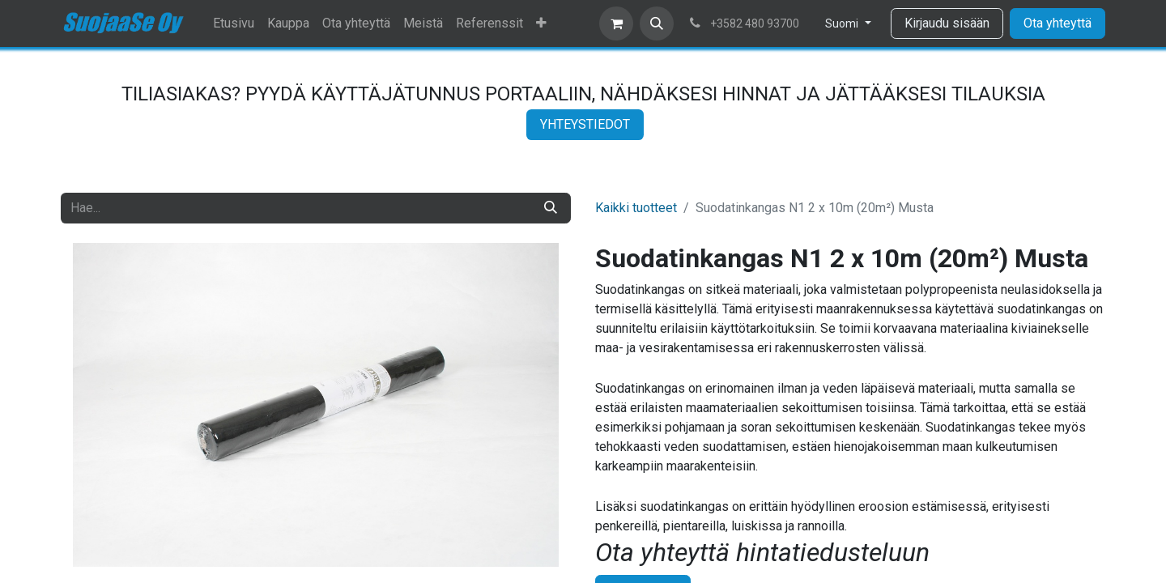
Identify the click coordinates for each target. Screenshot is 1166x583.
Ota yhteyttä (1057, 23)
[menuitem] (233, 23)
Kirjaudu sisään (946, 23)
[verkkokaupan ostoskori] (616, 23)
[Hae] (550, 208)
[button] (657, 23)
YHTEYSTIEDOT (585, 124)
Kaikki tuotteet (636, 207)
